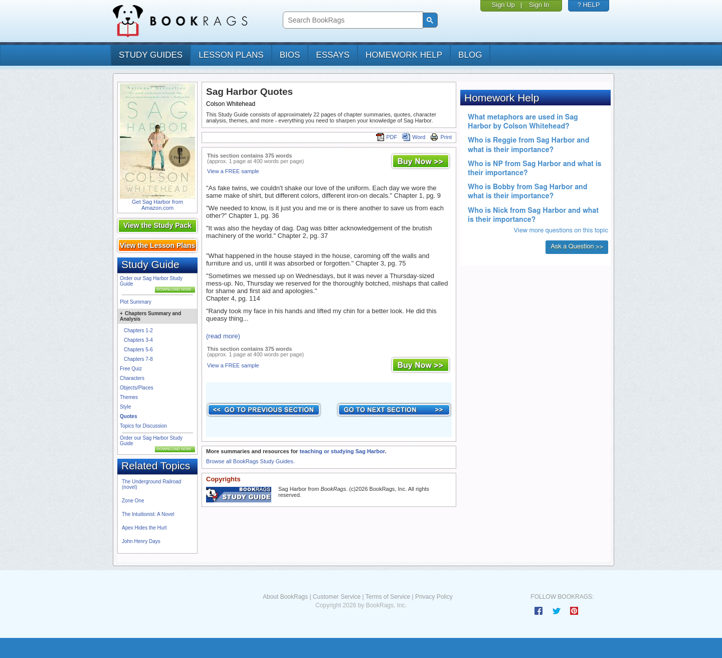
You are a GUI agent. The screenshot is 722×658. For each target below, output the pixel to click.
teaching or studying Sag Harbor (342, 451)
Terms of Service (388, 596)
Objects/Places (136, 387)
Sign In (539, 5)
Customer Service (336, 596)
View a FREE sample (233, 171)
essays (332, 55)
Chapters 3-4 (138, 340)
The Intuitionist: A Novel (148, 514)
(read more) (223, 336)
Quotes (128, 416)
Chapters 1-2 (138, 330)
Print (441, 137)
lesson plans (231, 55)
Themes (129, 397)
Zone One (133, 500)
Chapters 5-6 (138, 349)
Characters (132, 378)
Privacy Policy (434, 596)
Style (125, 407)
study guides (151, 55)
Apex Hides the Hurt (144, 528)
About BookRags (285, 596)
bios (290, 55)
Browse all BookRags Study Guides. (250, 461)
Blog (470, 55)
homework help (404, 55)
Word (413, 137)
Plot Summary (135, 302)
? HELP (589, 5)
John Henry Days (141, 541)
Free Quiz (131, 368)
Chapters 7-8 (138, 359)
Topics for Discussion (143, 426)
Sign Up (503, 5)
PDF (386, 137)
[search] (352, 20)
